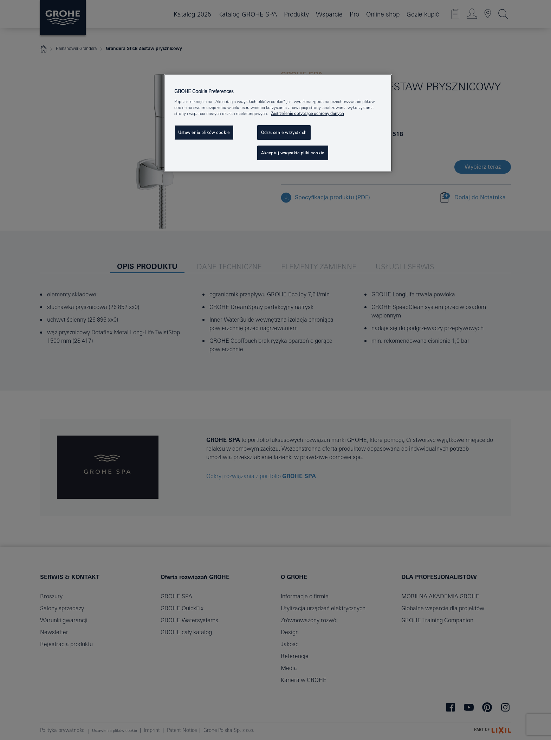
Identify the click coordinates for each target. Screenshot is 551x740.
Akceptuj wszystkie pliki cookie (292, 152)
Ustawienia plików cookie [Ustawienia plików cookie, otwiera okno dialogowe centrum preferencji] (204, 132)
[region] (278, 123)
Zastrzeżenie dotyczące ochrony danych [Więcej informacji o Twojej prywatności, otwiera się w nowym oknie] (307, 113)
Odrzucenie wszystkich (284, 132)
